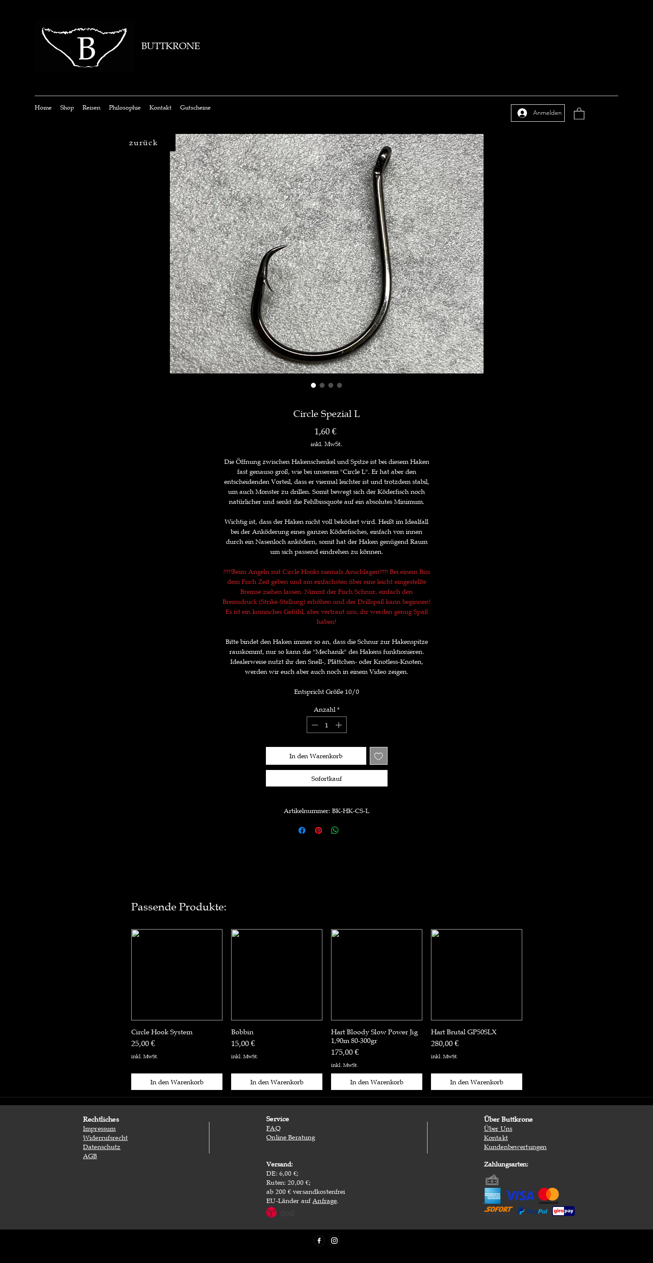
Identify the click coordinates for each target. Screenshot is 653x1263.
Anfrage (324, 1200)
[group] (327, 1009)
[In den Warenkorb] (176, 1081)
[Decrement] (314, 725)
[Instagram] (334, 1240)
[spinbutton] (326, 725)
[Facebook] (319, 1240)
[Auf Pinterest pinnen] (318, 830)
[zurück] (145, 142)
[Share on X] (351, 830)
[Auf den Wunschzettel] (379, 756)
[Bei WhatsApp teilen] (335, 830)
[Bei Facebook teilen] (302, 830)
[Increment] (339, 725)
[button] (579, 113)
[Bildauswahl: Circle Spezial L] (313, 385)
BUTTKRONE (170, 46)
